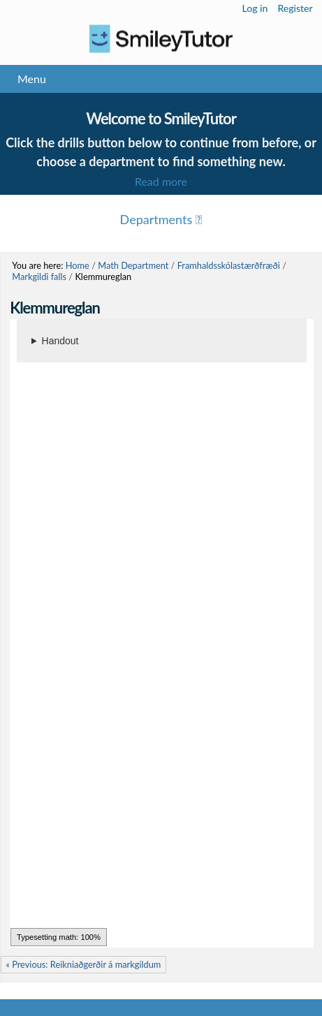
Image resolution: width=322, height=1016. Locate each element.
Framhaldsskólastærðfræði (228, 265)
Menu (31, 78)
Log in (255, 8)
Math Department (133, 265)
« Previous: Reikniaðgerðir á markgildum (83, 964)
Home (77, 265)
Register (294, 8)
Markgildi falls (39, 276)
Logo (161, 39)
